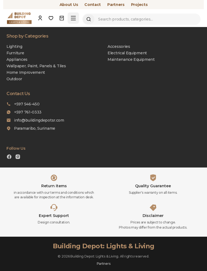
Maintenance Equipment (131, 59)
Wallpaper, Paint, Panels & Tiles (36, 65)
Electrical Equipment (127, 53)
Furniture (15, 53)
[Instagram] (17, 157)
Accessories (119, 46)
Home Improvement (25, 72)
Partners (116, 4)
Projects (139, 4)
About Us (69, 4)
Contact (92, 4)
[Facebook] (9, 157)
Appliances (16, 59)
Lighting (14, 46)
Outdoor (14, 78)
